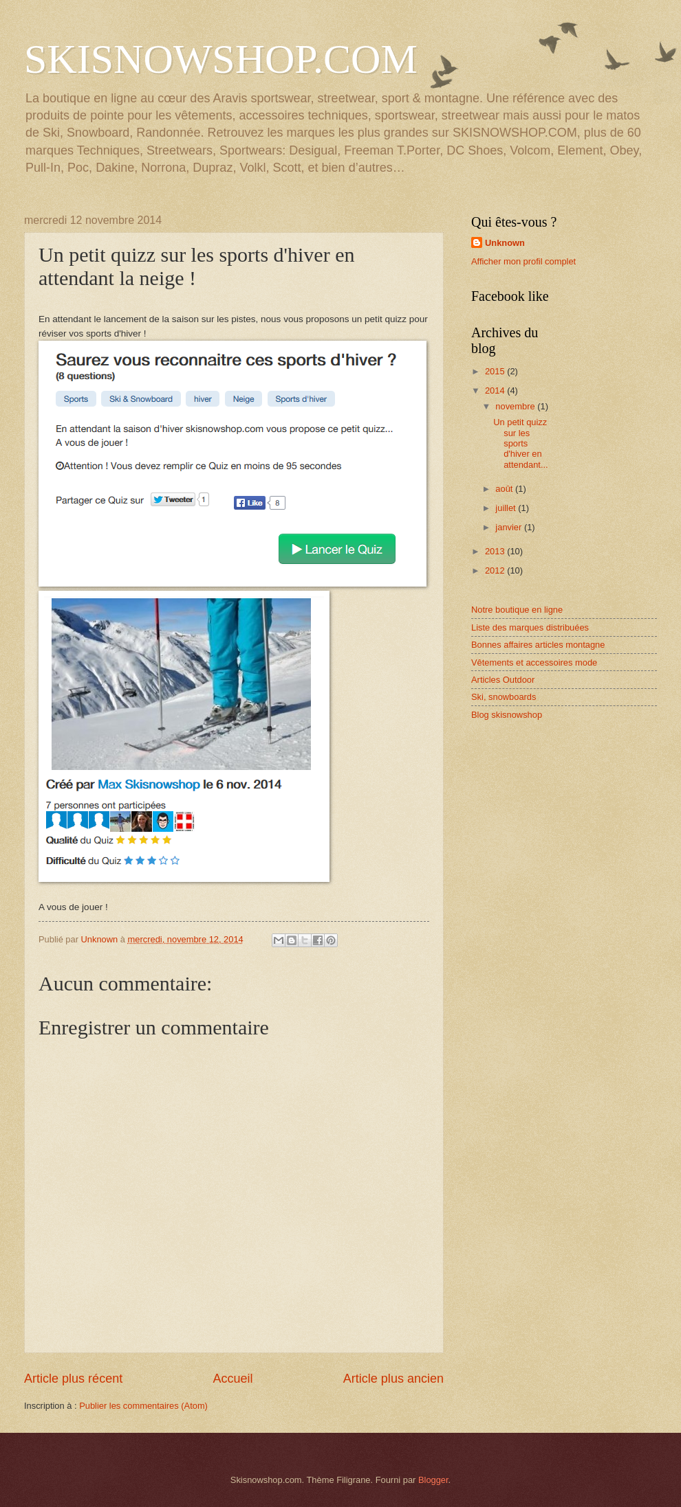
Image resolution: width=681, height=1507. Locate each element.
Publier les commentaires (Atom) (143, 1406)
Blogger (433, 1480)
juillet (506, 508)
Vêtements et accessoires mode (534, 662)
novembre (516, 406)
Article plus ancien (393, 1378)
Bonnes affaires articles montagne (538, 644)
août (505, 489)
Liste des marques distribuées (530, 627)
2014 (496, 390)
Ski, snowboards (503, 697)
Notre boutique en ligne (517, 609)
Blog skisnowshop (506, 715)
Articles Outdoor (502, 680)
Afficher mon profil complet (523, 261)
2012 (496, 570)
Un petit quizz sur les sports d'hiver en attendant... (520, 443)
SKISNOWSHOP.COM (221, 59)
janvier (509, 527)
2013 (496, 551)
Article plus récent (73, 1378)
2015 (496, 371)
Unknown (505, 243)
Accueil (232, 1378)
